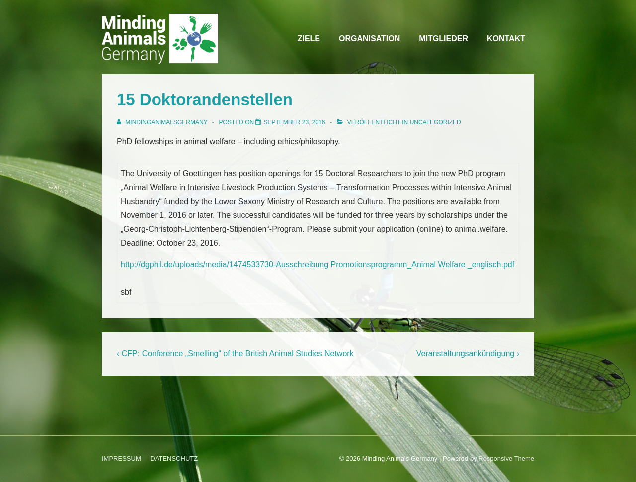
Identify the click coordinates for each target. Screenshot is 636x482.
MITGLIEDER (443, 38)
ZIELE (309, 38)
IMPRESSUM (121, 458)
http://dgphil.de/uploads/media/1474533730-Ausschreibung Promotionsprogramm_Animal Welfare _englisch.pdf (317, 264)
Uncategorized (435, 122)
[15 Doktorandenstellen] (294, 122)
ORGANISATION (369, 38)
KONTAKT (506, 38)
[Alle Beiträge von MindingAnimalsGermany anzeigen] (163, 122)
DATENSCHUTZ (174, 458)
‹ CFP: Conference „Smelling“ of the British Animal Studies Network (235, 353)
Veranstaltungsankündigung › (467, 353)
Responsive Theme (506, 458)
